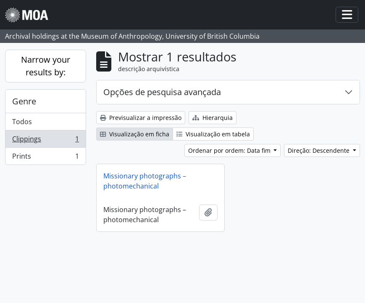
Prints (45, 158)
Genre (24, 101)
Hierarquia (212, 118)
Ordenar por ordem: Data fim (230, 150)
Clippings (45, 141)
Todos (22, 121)
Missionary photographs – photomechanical (144, 181)
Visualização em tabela (213, 134)
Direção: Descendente (319, 150)
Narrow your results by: (45, 66)
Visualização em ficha (134, 134)
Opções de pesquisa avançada (162, 92)
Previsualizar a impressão (140, 118)
